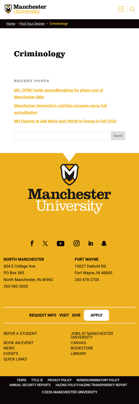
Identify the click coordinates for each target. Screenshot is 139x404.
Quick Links (15, 359)
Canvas (78, 343)
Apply (96, 315)
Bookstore (82, 348)
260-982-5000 (16, 286)
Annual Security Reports (30, 385)
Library (78, 354)
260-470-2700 (87, 279)
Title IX (37, 380)
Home (10, 24)
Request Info (42, 315)
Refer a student (20, 334)
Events (11, 354)
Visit (64, 315)
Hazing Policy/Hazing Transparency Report (91, 385)
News (9, 348)
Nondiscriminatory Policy (97, 380)
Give (76, 315)
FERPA (21, 380)
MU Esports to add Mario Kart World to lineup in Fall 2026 (65, 121)
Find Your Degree (32, 24)
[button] (122, 6)
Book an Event (18, 343)
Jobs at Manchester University (92, 336)
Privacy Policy (60, 380)
